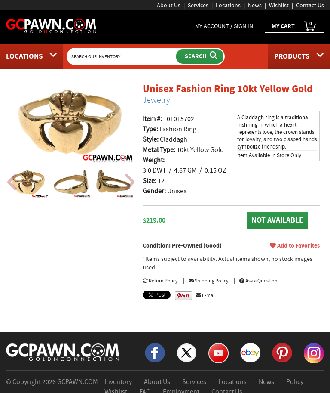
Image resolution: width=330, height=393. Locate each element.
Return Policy (160, 280)
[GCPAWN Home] (63, 352)
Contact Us (310, 5)
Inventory (118, 382)
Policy (294, 382)
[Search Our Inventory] (122, 56)
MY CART (294, 26)
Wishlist (279, 5)
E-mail (206, 295)
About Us (168, 5)
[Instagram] (314, 352)
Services (198, 5)
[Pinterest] (282, 352)
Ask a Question (258, 280)
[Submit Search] (199, 56)
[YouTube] (218, 352)
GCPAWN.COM (77, 382)
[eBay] (250, 352)
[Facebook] (155, 352)
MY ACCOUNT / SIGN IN (224, 26)
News (255, 5)
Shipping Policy (209, 280)
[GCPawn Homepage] (51, 25)
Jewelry (156, 100)
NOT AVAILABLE (277, 220)
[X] (187, 352)
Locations (228, 5)
